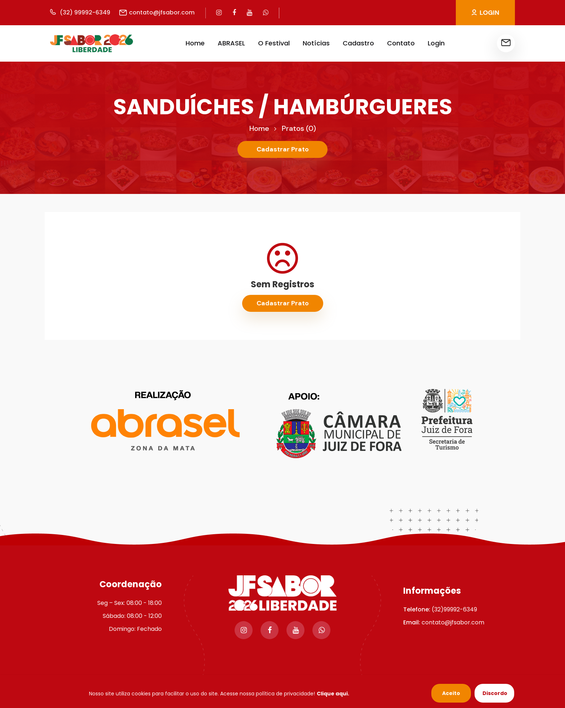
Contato (401, 43)
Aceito (451, 693)
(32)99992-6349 (454, 609)
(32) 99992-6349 (80, 12)
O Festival (274, 43)
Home (195, 43)
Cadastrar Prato (283, 149)
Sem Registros (282, 284)
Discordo (494, 693)
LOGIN (485, 12)
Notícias (316, 43)
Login (436, 43)
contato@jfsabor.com (157, 12)
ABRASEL (231, 43)
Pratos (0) (299, 128)
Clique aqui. (333, 693)
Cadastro (358, 43)
